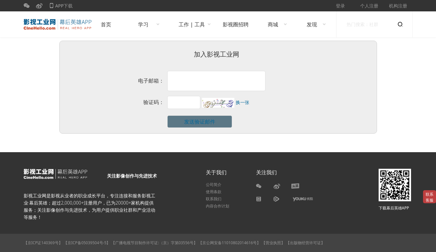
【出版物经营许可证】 (305, 242)
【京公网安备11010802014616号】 (229, 242)
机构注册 (398, 6)
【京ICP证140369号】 (43, 242)
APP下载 (61, 7)
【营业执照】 (273, 242)
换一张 (242, 102)
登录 (340, 6)
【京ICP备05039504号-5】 (88, 242)
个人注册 (369, 6)
